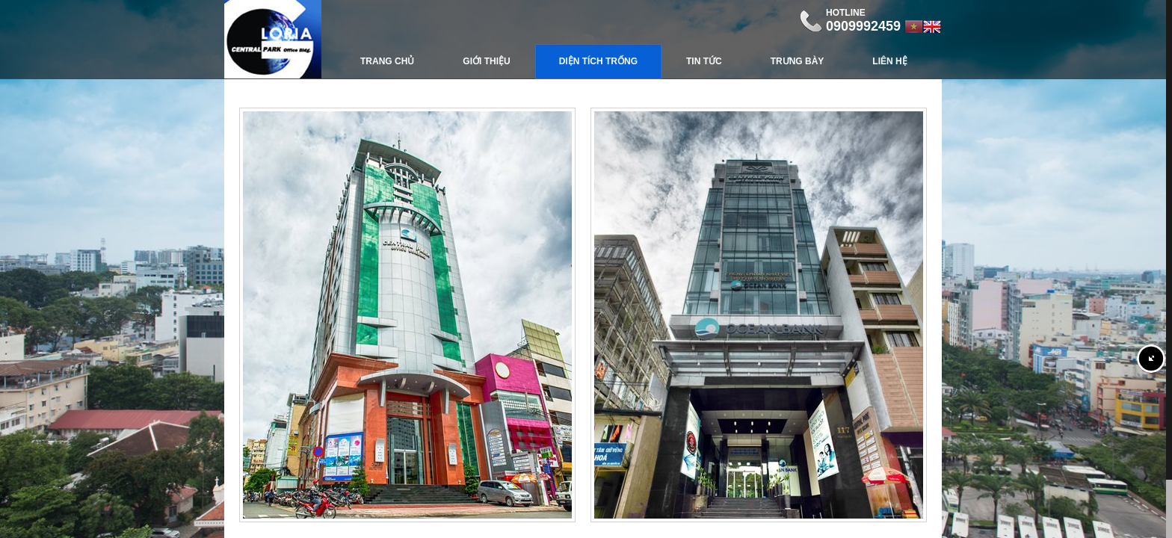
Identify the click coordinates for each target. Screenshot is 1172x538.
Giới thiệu (486, 61)
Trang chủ (387, 61)
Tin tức (704, 61)
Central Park (272, 39)
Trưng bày (797, 61)
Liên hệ (889, 61)
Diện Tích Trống (598, 61)
